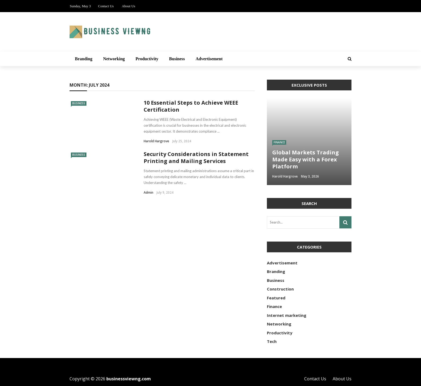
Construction (280, 289)
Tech (272, 341)
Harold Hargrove (156, 141)
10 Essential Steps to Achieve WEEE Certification (191, 106)
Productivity (147, 58)
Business (177, 58)
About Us (128, 6)
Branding (83, 58)
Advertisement (209, 58)
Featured (276, 297)
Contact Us (106, 6)
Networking (114, 58)
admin (148, 192)
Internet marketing (286, 315)
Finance (279, 142)
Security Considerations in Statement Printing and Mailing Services (196, 157)
